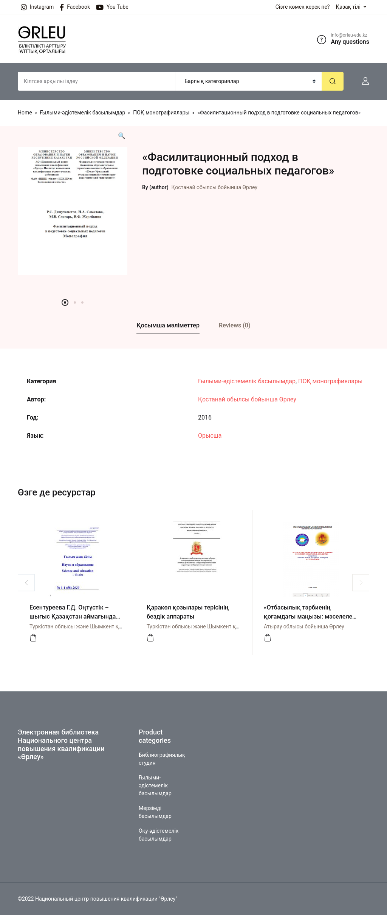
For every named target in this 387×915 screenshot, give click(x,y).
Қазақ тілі (348, 7)
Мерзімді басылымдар (155, 812)
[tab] (168, 325)
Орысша (209, 435)
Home (25, 113)
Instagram (37, 7)
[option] (72, 211)
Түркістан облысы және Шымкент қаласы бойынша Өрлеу (102, 626)
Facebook (75, 7)
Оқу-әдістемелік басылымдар (158, 835)
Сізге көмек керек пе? (303, 7)
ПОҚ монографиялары (161, 113)
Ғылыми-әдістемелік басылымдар (82, 113)
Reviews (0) (234, 325)
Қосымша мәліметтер (167, 325)
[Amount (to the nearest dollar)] (96, 81)
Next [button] (360, 582)
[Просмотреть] (33, 637)
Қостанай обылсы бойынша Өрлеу (214, 187)
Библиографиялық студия (162, 759)
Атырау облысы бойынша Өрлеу (304, 626)
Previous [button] (26, 582)
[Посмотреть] (267, 637)
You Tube (112, 7)
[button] (362, 81)
